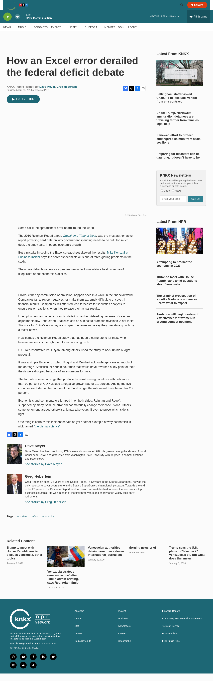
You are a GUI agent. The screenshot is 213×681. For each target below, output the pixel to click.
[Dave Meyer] (14, 461)
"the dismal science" (47, 434)
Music (22, 34)
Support (91, 34)
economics (47, 524)
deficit (34, 524)
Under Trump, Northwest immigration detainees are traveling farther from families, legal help (178, 126)
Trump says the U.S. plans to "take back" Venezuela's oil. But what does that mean (187, 560)
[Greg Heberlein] (14, 492)
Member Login (115, 34)
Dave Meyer (47, 94)
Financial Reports (171, 618)
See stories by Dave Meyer (43, 471)
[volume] (17, 24)
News (7, 34)
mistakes (22, 524)
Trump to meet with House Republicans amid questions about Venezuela (176, 288)
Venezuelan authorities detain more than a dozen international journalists (106, 558)
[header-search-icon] (183, 8)
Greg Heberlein (67, 94)
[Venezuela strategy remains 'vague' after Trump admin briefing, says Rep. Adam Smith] (66, 563)
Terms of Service (171, 633)
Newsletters (124, 633)
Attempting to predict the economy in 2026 (174, 271)
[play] (7, 24)
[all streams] (198, 24)
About (132, 34)
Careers (122, 641)
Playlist (122, 618)
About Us (79, 618)
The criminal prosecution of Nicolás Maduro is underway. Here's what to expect (177, 307)
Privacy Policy (169, 641)
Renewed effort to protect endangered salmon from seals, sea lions (178, 146)
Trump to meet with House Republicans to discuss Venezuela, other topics (24, 560)
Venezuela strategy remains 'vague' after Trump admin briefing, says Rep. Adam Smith (63, 584)
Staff (77, 633)
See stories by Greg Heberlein (46, 509)
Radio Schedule (83, 648)
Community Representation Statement (182, 626)
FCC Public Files (171, 648)
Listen (73, 34)
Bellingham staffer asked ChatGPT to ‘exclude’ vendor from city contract (176, 105)
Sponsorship (124, 648)
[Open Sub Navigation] (13, 34)
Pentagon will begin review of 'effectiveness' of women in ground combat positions (177, 325)
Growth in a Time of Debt (79, 243)
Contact (79, 626)
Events (56, 34)
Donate (201, 8)
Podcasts (41, 34)
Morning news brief (142, 555)
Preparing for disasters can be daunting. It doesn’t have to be (178, 163)
